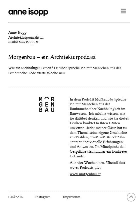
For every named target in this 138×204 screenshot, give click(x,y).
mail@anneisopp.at (23, 42)
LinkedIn (15, 196)
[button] (123, 11)
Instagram (43, 196)
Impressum (71, 196)
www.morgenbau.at (85, 173)
